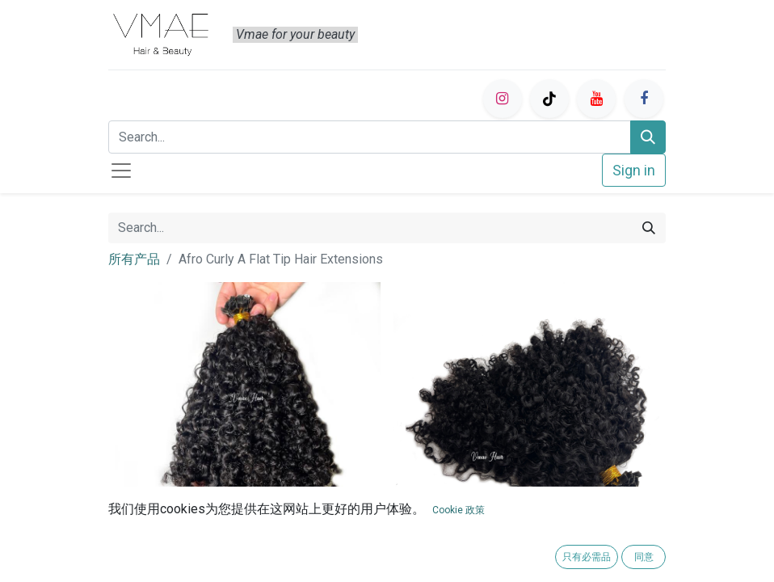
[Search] (648, 137)
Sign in (633, 170)
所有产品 (134, 259)
